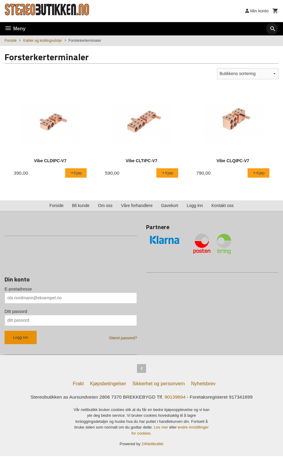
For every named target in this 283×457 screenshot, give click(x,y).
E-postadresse (18, 289)
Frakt (78, 384)
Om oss (105, 205)
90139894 (176, 397)
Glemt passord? (123, 338)
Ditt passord (16, 311)
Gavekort (169, 205)
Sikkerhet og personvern (158, 384)
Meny (15, 28)
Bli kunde (81, 205)
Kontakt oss (222, 205)
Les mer (161, 428)
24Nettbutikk (152, 445)
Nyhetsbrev (203, 384)
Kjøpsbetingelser (108, 384)
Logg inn (195, 205)
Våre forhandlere (136, 205)
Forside (11, 40)
